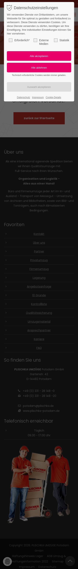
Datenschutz (23, 97)
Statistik (61, 40)
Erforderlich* (19, 40)
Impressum (38, 97)
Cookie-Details (53, 97)
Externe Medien (41, 41)
